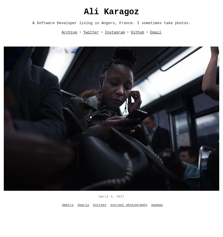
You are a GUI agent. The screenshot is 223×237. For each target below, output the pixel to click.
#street (100, 205)
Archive (69, 32)
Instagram (115, 32)
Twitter (91, 32)
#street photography (129, 205)
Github (137, 32)
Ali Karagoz (111, 12)
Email (155, 32)
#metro (67, 205)
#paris (83, 205)
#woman (157, 205)
